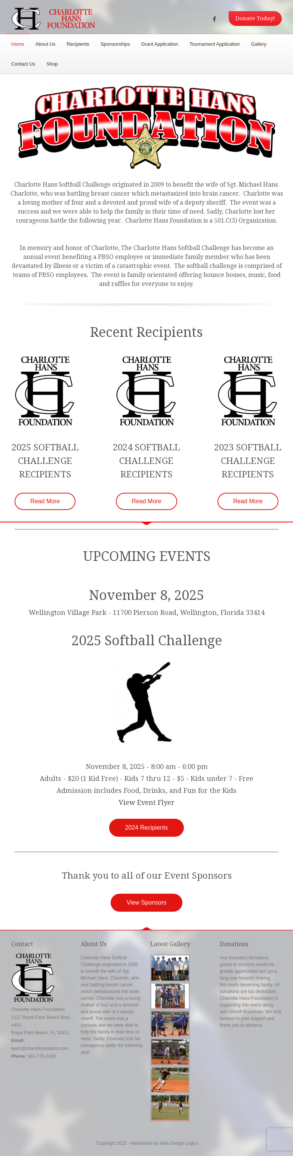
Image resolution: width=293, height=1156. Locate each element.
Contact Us (23, 64)
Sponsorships (115, 44)
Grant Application (159, 44)
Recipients (78, 44)
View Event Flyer (147, 802)
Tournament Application (214, 44)
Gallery (258, 44)
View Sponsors (146, 902)
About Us (45, 44)
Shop (52, 64)
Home (17, 44)
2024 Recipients (146, 827)
